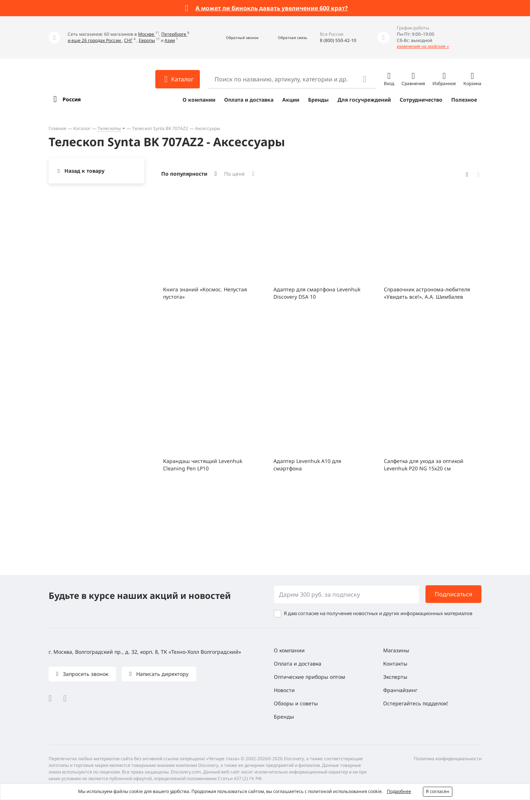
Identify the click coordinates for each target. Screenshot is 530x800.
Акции (290, 99)
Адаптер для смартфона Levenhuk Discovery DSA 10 (316, 293)
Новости (284, 690)
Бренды (318, 99)
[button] (234, 37)
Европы (147, 40)
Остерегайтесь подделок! (415, 703)
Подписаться (453, 594)
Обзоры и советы (296, 703)
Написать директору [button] (161, 673)
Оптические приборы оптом (309, 676)
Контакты (395, 663)
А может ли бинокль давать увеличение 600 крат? (271, 8)
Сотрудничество (421, 99)
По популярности (184, 173)
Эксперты (395, 676)
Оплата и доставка (248, 99)
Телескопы (109, 128)
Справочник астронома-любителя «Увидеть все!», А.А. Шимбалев (427, 293)
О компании (199, 99)
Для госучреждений (364, 99)
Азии (170, 40)
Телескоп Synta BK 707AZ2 (160, 128)
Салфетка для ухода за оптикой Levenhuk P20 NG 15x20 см (423, 464)
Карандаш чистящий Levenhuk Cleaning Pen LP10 (202, 464)
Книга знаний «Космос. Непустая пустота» (205, 293)
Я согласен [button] (437, 791)
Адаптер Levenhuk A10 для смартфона (307, 464)
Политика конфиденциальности (447, 758)
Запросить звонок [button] (84, 673)
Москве (146, 34)
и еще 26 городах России (95, 40)
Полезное (464, 99)
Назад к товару (84, 170)
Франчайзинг (400, 690)
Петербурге (174, 34)
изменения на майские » (423, 46)
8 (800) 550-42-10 (338, 40)
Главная (57, 128)
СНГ (128, 40)
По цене (234, 173)
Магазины (396, 650)
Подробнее (399, 791)
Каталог (82, 128)
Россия (72, 99)
